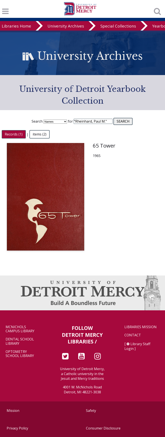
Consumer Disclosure (103, 428)
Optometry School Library (20, 354)
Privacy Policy (17, 428)
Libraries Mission (140, 327)
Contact (132, 335)
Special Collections (118, 26)
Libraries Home (16, 26)
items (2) (39, 134)
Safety (91, 410)
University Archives (65, 26)
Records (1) (14, 134)
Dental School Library (20, 341)
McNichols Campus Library (20, 329)
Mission (13, 410)
